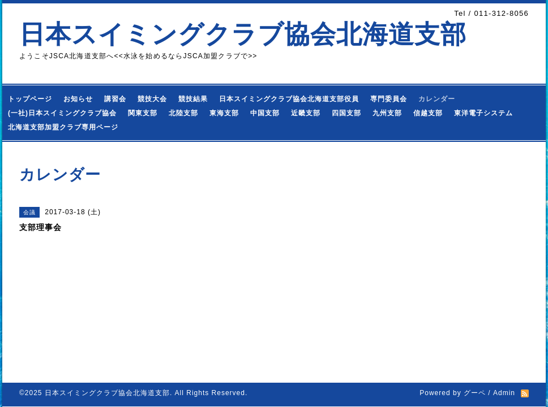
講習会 (115, 99)
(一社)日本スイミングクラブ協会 (62, 113)
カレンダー (436, 99)
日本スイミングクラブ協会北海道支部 (242, 34)
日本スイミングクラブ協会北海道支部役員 (289, 99)
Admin (504, 393)
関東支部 (142, 113)
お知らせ (78, 99)
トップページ (30, 99)
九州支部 (387, 113)
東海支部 (224, 113)
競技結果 (193, 99)
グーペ (475, 393)
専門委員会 (388, 99)
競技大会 (152, 99)
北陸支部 (183, 113)
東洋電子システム (483, 113)
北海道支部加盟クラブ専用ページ (63, 127)
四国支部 (346, 113)
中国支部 (265, 113)
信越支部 (428, 113)
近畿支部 (305, 113)
